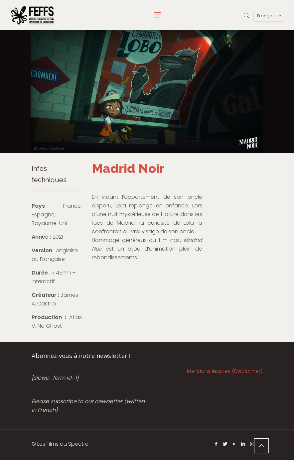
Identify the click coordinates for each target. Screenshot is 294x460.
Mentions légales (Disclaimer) (224, 371)
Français (269, 15)
